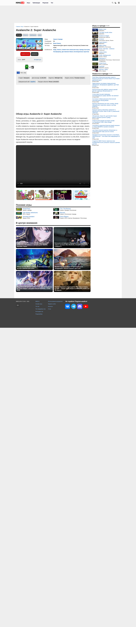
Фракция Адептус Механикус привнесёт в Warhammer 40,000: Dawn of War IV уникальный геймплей (105, 111)
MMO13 (37, 301)
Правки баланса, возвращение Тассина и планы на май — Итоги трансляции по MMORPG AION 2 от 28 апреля (72, 288)
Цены (39, 35)
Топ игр (37, 306)
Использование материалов (55, 301)
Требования (33, 35)
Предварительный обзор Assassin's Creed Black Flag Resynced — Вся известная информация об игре (106, 136)
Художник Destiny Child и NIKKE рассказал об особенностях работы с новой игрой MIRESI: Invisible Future (32, 244)
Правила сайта (52, 304)
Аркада (60, 39)
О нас (49, 309)
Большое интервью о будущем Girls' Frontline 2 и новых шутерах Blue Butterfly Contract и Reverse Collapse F (72, 244)
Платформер (57, 51)
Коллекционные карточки (81, 51)
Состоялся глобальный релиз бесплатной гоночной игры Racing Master (104, 99)
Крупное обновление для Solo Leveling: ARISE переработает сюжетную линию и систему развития (105, 105)
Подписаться (25, 54)
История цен (37, 59)
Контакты (50, 306)
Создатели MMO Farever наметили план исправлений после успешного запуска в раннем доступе (106, 142)
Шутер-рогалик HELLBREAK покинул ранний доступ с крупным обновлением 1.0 (104, 90)
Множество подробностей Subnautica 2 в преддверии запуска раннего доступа (69, 267)
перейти (32, 81)
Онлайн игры (38, 304)
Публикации (36, 2)
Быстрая (87, 49)
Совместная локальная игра (70, 49)
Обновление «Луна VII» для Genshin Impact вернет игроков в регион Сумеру (104, 116)
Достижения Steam (67, 51)
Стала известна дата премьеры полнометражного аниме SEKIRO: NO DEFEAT (105, 95)
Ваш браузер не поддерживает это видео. (53, 166)
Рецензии (45, 2)
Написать (35, 54)
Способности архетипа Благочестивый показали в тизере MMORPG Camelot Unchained (106, 126)
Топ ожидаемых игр (40, 309)
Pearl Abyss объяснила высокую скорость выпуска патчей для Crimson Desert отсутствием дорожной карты (106, 79)
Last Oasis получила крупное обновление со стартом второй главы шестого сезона (104, 130)
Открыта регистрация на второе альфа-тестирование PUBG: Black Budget (103, 121)
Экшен (55, 39)
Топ (52, 2)
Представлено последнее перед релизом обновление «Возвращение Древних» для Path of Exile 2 (105, 85)
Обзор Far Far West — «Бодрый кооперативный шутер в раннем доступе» (33, 267)
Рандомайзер (38, 314)
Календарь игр (39, 311)
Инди (54, 49)
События (25, 35)
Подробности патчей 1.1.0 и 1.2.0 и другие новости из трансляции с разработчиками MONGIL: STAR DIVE (34, 288)
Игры (28, 2)
